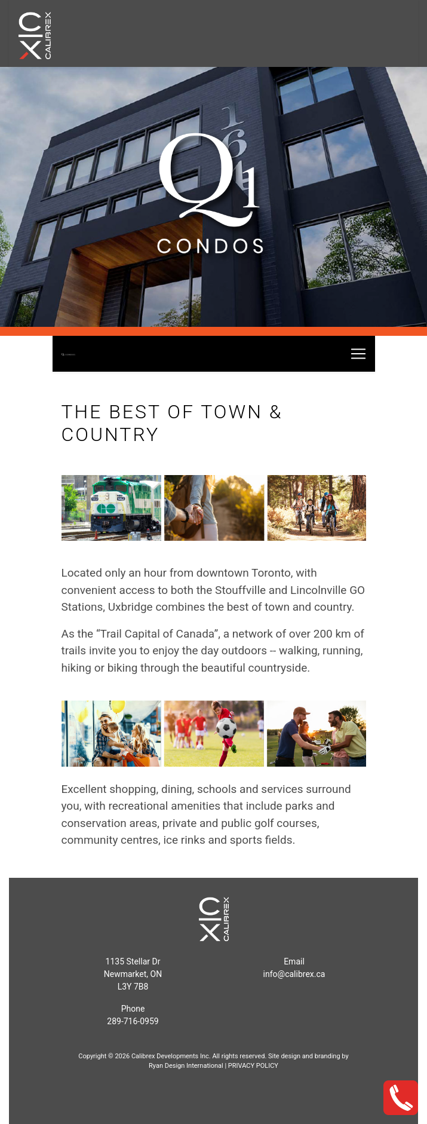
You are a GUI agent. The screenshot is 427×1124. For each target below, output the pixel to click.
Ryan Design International (186, 1066)
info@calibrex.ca (294, 974)
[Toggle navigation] (358, 354)
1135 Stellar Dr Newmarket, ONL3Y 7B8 (133, 974)
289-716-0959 (132, 1021)
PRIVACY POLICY (253, 1066)
